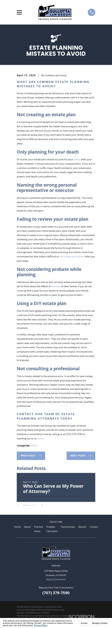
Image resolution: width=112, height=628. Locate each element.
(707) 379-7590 (55, 592)
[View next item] (43, 505)
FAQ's (34, 445)
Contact (94, 526)
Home (17, 526)
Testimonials (68, 526)
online (40, 438)
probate (55, 286)
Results (82, 526)
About (27, 526)
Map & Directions (56, 579)
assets (77, 159)
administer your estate (71, 256)
